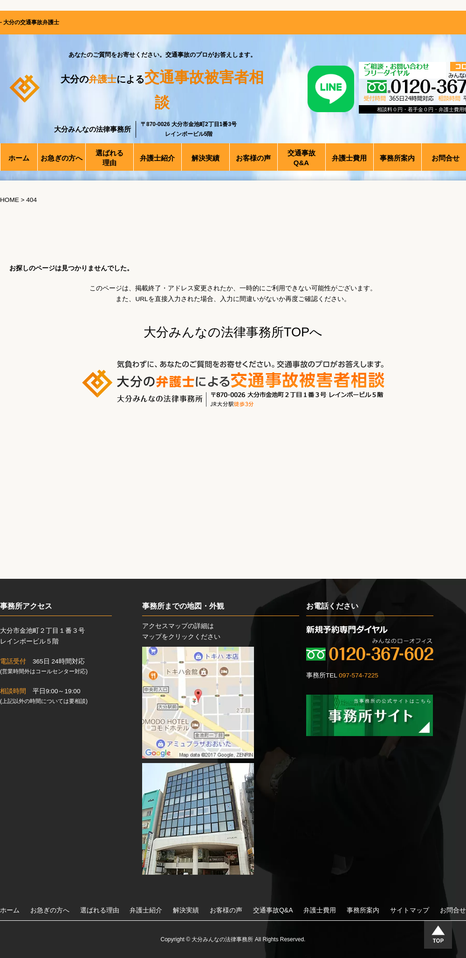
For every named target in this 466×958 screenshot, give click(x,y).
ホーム (10, 910)
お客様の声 (226, 910)
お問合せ (453, 910)
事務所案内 (363, 910)
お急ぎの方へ (49, 910)
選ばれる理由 (99, 910)
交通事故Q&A (273, 910)
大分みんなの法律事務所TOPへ (233, 332)
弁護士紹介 (146, 910)
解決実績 (186, 910)
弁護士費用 (319, 910)
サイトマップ (409, 910)
